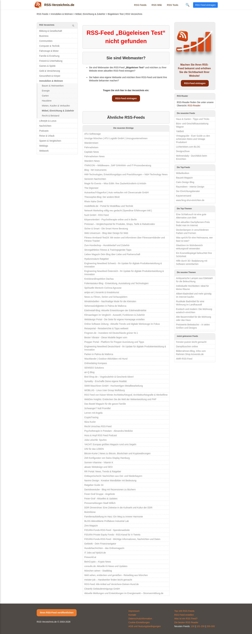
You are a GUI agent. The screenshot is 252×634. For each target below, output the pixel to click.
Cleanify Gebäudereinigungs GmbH (102, 588)
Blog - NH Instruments (95, 170)
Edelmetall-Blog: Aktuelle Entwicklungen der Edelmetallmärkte (115, 310)
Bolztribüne (90, 512)
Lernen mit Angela (93, 413)
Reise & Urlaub (46, 135)
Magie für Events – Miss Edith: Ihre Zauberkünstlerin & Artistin (115, 183)
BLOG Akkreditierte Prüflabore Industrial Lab (106, 521)
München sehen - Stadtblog (98, 570)
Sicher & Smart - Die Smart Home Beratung (106, 228)
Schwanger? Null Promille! (97, 408)
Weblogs (43, 145)
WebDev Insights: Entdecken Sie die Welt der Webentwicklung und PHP (120, 399)
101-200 (200, 626)
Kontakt (132, 615)
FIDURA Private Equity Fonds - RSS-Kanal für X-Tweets (112, 534)
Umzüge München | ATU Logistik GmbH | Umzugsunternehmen (115, 138)
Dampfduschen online (187, 346)
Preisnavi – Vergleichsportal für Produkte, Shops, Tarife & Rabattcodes (119, 224)
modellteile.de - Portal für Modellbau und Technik (108, 206)
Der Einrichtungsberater (188, 191)
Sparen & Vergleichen (50, 140)
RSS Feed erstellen (184, 615)
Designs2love (183, 151)
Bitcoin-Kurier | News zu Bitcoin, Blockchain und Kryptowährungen (117, 453)
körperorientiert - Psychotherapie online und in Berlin (110, 219)
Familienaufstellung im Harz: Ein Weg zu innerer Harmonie (113, 516)
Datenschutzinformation (140, 618)
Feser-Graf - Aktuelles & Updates (100, 498)
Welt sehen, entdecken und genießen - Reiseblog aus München (116, 575)
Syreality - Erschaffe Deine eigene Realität (105, 381)
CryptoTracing (91, 417)
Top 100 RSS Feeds (184, 611)
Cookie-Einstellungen (139, 622)
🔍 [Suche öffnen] (188, 5)
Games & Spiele (47, 66)
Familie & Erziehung (49, 56)
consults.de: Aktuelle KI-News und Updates (105, 566)
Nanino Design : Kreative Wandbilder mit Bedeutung (110, 480)
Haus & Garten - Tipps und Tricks (192, 119)
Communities (45, 41)
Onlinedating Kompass (95, 363)
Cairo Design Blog (185, 182)
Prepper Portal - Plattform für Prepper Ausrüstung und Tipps (114, 342)
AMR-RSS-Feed (184, 358)
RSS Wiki (157, 5)
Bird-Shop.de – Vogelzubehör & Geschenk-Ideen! (109, 376)
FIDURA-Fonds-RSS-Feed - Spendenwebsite (107, 530)
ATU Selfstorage (92, 134)
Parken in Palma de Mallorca (98, 354)
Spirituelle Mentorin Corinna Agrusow (102, 288)
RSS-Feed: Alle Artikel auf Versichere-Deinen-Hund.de (111, 584)
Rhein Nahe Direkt (93, 201)
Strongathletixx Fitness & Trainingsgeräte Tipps (107, 250)
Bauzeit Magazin (184, 177)
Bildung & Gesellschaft (50, 31)
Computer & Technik (49, 46)
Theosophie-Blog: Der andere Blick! (102, 197)
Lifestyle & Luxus (47, 121)
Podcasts (44, 131)
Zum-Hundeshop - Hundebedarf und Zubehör (107, 245)
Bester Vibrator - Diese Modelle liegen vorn (105, 337)
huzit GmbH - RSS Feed (96, 215)
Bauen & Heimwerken (53, 85)
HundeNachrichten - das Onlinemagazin (104, 548)
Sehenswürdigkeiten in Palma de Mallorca (105, 306)
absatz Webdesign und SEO (98, 467)
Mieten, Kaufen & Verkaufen (56, 105)
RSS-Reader (194, 105)
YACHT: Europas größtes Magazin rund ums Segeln (110, 444)
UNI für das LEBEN (94, 449)
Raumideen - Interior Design (190, 186)
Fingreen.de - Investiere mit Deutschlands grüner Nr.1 (111, 333)
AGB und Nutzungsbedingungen (144, 626)
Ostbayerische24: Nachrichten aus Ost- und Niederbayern (113, 476)
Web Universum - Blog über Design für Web (106, 233)
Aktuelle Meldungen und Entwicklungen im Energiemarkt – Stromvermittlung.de (123, 593)
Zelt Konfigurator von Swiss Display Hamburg (107, 458)
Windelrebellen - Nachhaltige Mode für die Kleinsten (110, 301)
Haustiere (46, 100)
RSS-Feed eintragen (126, 98)
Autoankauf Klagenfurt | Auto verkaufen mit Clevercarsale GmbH (116, 192)
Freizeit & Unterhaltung (50, 61)
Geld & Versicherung (49, 71)
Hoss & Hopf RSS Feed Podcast (100, 435)
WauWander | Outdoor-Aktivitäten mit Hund (105, 358)
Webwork (44, 150)
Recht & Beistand (50, 115)
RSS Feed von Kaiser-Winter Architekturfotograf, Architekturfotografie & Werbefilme (126, 395)
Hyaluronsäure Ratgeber (96, 259)
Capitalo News (91, 152)
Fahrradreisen (91, 147)
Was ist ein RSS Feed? (185, 618)
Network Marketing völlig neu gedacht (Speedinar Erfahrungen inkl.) (118, 210)
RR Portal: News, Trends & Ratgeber (102, 471)
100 (193, 626)
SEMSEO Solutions (94, 367)
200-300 (210, 626)
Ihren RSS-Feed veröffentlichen (56, 612)
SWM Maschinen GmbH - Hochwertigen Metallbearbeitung (113, 385)
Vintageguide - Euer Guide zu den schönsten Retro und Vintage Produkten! (193, 139)
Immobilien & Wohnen (62, 14)
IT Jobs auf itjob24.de (95, 552)
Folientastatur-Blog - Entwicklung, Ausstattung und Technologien (116, 283)
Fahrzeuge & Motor (49, 51)
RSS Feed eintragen (205, 5)
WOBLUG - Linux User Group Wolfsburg (104, 390)
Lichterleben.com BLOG (188, 146)
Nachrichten (45, 126)
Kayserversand (183, 195)
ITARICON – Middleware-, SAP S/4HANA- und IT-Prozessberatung (117, 165)
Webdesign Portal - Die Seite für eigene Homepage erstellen (114, 319)
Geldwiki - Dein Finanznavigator (100, 543)
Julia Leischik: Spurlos (95, 440)
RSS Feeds (140, 5)
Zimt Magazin (91, 525)
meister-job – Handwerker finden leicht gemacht (108, 579)
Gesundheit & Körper (49, 76)
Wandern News (92, 161)
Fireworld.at (90, 557)
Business (43, 36)
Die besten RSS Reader (186, 622)
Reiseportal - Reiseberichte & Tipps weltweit (106, 328)
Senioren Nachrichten (95, 179)
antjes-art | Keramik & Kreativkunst (101, 292)
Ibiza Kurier (90, 422)
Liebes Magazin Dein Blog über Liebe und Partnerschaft (112, 254)
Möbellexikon (182, 173)
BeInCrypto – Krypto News (97, 561)
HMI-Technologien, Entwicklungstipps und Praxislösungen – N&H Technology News (126, 174)
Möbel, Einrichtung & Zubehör (90, 14)
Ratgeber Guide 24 (93, 485)
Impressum (134, 611)
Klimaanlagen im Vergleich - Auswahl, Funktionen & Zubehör (114, 315)
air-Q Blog (89, 372)
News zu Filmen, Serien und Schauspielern (105, 297)
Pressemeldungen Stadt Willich (100, 503)
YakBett (180, 131)
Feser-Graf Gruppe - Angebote (99, 494)
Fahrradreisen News (94, 156)
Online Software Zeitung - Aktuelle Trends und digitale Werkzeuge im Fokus (122, 324)
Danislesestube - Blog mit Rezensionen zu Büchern (110, 489)
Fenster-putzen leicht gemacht (191, 342)
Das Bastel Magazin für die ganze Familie (105, 404)
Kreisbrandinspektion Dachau (99, 279)
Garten (45, 95)
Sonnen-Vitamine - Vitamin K (98, 462)
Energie (46, 90)
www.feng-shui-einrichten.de (190, 200)
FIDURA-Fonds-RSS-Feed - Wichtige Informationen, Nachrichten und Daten (122, 539)
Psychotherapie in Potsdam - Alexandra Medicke (108, 431)
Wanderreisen (91, 143)
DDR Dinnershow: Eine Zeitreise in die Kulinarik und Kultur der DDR (118, 507)
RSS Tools (172, 5)
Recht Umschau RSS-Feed (98, 426)
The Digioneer (91, 188)
